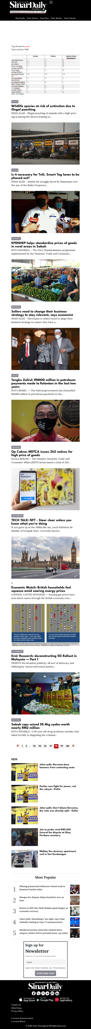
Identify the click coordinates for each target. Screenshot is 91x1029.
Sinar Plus (44, 18)
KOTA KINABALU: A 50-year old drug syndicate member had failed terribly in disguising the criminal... (45, 733)
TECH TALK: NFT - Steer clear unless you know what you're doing (41, 522)
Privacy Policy (17, 1011)
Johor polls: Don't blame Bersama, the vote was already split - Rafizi (59, 809)
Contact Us (16, 1005)
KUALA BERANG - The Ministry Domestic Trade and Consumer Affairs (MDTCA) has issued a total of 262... (40, 460)
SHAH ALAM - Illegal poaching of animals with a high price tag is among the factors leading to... (43, 115)
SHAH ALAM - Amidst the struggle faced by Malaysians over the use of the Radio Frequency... (44, 183)
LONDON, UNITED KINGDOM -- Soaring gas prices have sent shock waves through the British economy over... (43, 596)
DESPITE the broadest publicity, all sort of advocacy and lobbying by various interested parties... (42, 665)
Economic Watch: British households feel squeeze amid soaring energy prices (41, 589)
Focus (15, 102)
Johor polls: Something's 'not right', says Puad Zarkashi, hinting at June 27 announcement (42, 920)
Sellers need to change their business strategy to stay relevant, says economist (42, 313)
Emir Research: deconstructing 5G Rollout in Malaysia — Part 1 (44, 658)
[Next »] (73, 745)
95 (40, 746)
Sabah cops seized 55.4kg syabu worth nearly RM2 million (40, 726)
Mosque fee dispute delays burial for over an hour (41, 899)
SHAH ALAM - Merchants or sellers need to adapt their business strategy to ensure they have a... (42, 320)
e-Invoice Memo (18, 1022)
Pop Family (20, 18)
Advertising (16, 1008)
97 (51, 746)
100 (67, 746)
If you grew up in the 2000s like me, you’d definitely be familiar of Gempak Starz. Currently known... (42, 529)
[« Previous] (18, 745)
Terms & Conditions (41, 968)
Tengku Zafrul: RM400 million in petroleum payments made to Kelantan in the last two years (43, 384)
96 (45, 746)
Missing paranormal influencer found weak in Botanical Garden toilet (42, 888)
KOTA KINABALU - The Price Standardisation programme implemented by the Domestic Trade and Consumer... (43, 252)
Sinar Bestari (56, 18)
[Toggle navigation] (51, 8)
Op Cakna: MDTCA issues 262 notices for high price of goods (41, 453)
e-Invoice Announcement (22, 1018)
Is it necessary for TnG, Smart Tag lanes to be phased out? (45, 176)
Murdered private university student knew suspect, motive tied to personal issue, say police (43, 931)
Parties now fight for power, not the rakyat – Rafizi (58, 787)
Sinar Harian (32, 18)
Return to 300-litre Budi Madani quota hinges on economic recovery (43, 909)
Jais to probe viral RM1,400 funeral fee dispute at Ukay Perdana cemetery (55, 832)
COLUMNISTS (17, 516)
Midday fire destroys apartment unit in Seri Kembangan (58, 852)
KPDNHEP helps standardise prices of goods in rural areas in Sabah (44, 245)
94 (34, 746)
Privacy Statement (59, 968)
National (16, 239)
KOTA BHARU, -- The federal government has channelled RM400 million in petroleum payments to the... (43, 392)
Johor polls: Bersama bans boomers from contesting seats (57, 766)
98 (56, 746)
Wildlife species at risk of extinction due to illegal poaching (43, 108)
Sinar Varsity (70, 18)
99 (62, 746)
